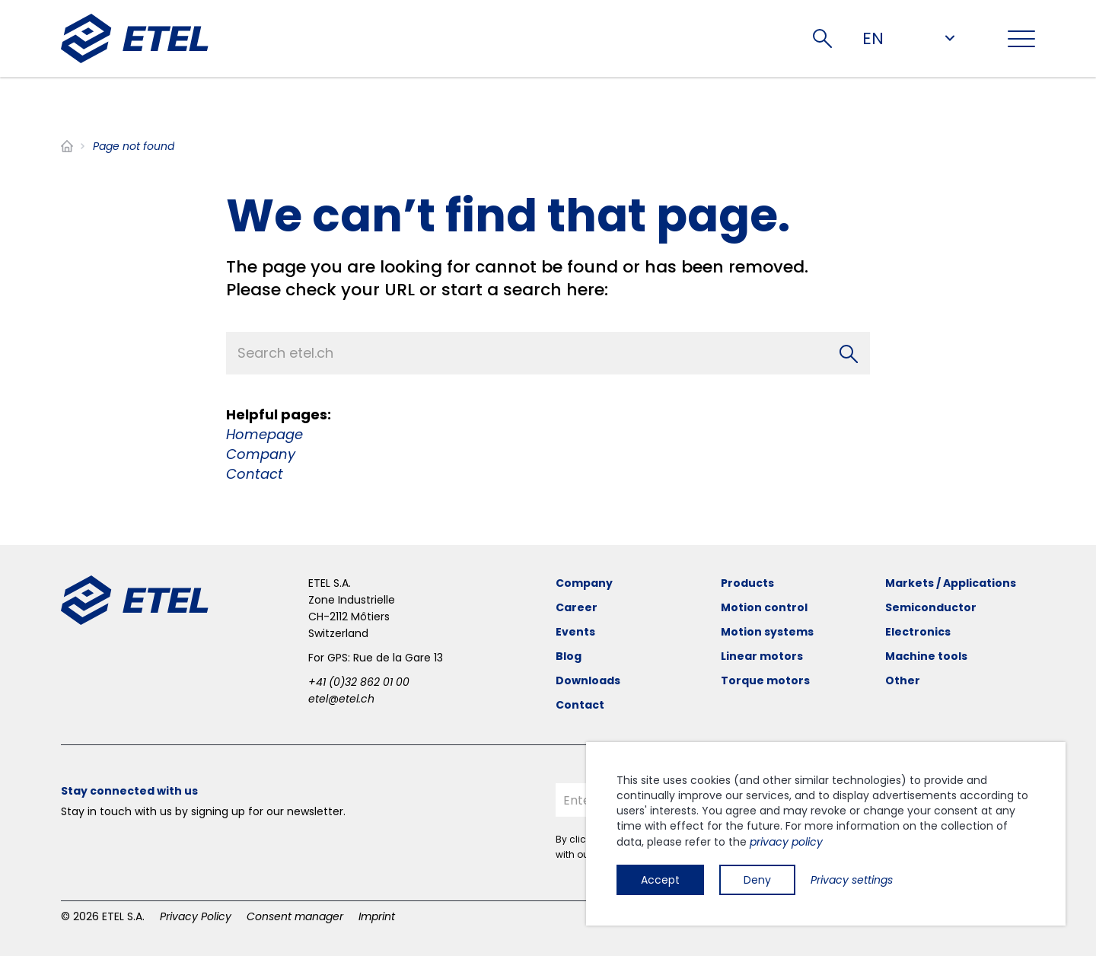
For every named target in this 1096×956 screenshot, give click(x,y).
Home (67, 146)
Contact (254, 473)
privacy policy (786, 841)
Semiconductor (931, 607)
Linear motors (762, 656)
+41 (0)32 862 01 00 (358, 682)
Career (576, 607)
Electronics (918, 631)
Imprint (376, 916)
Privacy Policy (195, 916)
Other (902, 680)
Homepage (264, 434)
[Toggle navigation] (1021, 39)
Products (747, 583)
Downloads (588, 680)
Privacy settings (852, 879)
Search (822, 38)
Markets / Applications (950, 583)
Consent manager (295, 916)
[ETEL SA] (135, 38)
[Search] (848, 353)
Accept (660, 879)
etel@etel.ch (341, 698)
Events (575, 631)
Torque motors (765, 680)
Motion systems (767, 631)
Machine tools (926, 656)
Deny (757, 879)
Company (260, 454)
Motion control (764, 607)
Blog (568, 656)
